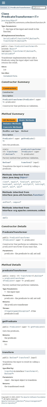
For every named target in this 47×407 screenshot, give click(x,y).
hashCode (7, 184)
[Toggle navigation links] (3, 3)
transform (25, 162)
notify (17, 184)
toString (39, 184)
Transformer (8, 41)
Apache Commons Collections (13, 401)
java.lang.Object (9, 21)
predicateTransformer (31, 149)
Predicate (28, 100)
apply (5, 218)
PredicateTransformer (20, 8)
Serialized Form (10, 76)
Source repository (8, 403)
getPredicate (27, 139)
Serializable (9, 39)
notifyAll (27, 184)
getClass (35, 182)
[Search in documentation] (39, 7)
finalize (24, 182)
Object (13, 49)
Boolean (33, 39)
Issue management (33, 401)
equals (14, 182)
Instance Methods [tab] (12, 124)
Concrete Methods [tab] (12, 127)
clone (5, 182)
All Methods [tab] (9, 120)
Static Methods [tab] (26, 120)
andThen (6, 202)
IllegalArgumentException (17, 311)
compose (16, 202)
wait (5, 187)
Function (22, 39)
